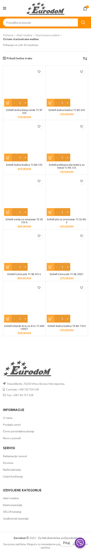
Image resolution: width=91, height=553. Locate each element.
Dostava (8, 462)
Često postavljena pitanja (18, 431)
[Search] (45, 22)
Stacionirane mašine (47, 35)
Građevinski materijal (15, 518)
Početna (8, 35)
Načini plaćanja (12, 469)
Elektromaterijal (12, 505)
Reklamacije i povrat (15, 456)
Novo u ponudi (12, 438)
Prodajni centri (12, 424)
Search (83, 22)
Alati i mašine (24, 35)
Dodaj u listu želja (39, 71)
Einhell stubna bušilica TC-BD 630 (67, 110)
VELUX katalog (12, 511)
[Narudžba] (85, 58)
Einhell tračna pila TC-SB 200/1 (67, 274)
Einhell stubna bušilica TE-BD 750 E (67, 326)
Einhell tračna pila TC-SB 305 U (24, 274)
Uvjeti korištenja (13, 476)
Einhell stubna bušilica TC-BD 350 (24, 165)
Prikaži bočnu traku (19, 58)
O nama (7, 417)
